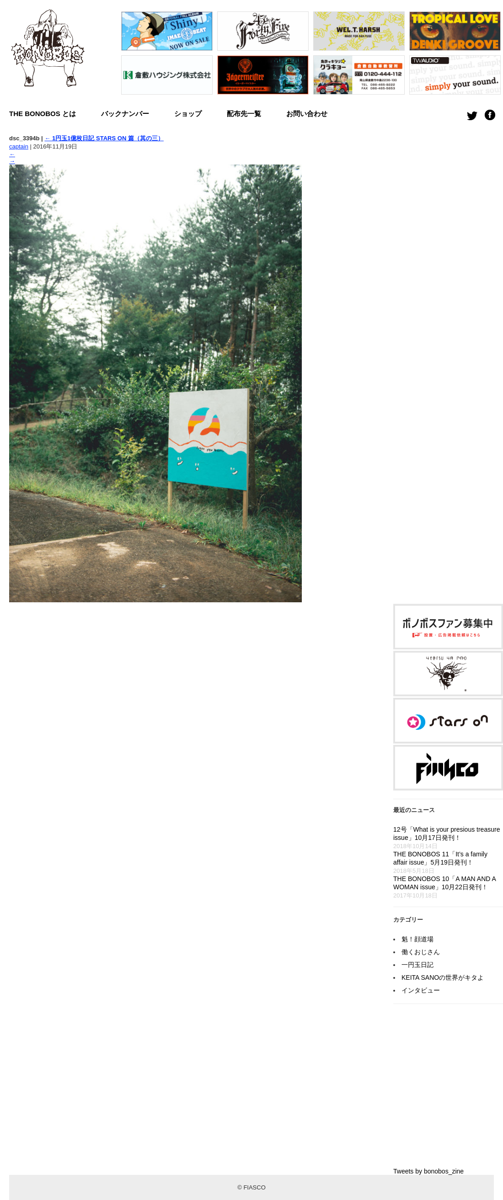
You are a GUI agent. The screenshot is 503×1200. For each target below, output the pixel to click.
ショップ (188, 113)
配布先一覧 (244, 113)
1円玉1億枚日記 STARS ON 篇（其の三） (104, 138)
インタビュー (420, 990)
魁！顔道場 (417, 939)
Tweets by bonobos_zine (428, 1171)
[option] (167, 55)
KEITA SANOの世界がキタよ (442, 977)
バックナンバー (125, 113)
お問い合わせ (306, 113)
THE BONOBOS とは (42, 113)
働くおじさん (420, 952)
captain (18, 146)
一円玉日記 (417, 964)
